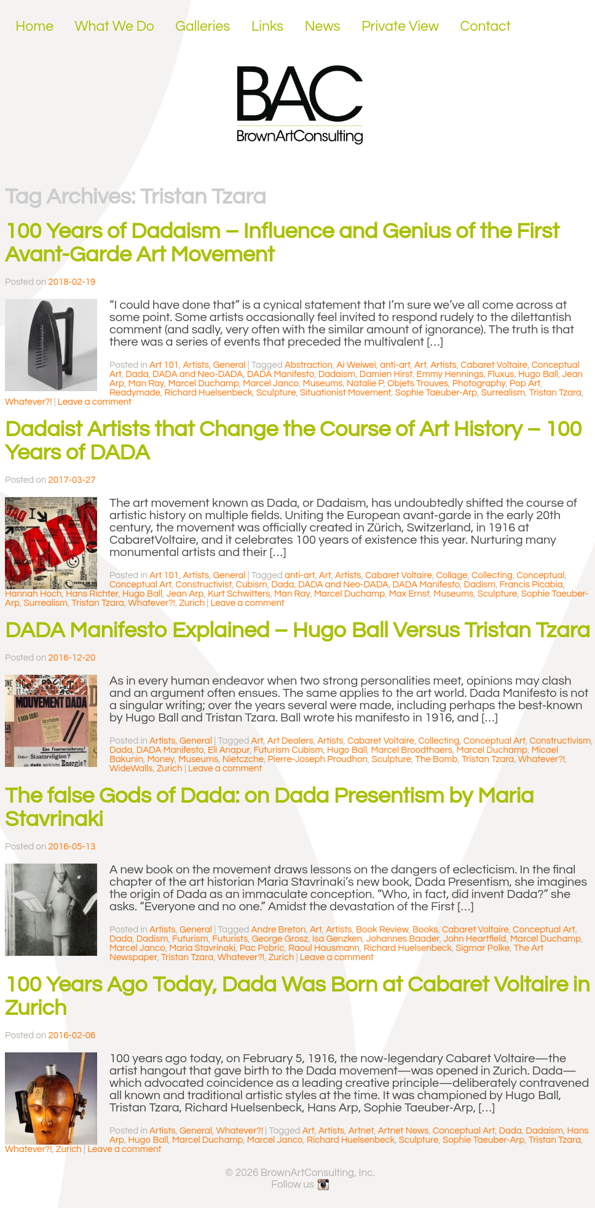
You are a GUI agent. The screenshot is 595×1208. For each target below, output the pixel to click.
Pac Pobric (262, 948)
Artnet (361, 1130)
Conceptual (540, 575)
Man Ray (146, 383)
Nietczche (243, 759)
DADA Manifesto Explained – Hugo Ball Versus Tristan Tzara (297, 630)
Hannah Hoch (33, 593)
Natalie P (365, 383)
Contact (485, 26)
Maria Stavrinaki (202, 948)
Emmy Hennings (450, 374)
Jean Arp (185, 593)
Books (425, 929)
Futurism (190, 939)
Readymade (134, 392)
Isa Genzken (337, 939)
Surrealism (503, 392)
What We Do (114, 26)
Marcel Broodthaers (411, 750)
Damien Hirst (386, 374)
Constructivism (560, 740)
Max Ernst (409, 593)
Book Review (382, 929)
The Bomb (437, 759)
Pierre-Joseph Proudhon (317, 759)
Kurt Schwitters (239, 593)
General (229, 365)
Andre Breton (278, 929)
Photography (479, 383)
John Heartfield (474, 939)
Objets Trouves (417, 383)
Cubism (251, 584)
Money (160, 759)
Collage (451, 575)
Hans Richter (92, 593)
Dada (136, 374)
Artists (196, 365)
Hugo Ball (538, 374)
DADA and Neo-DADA (197, 374)
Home (34, 26)
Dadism (480, 584)
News (323, 26)
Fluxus (500, 374)
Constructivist (204, 584)
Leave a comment (95, 402)
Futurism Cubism (288, 750)
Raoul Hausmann (324, 948)
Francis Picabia (531, 584)
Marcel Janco (271, 383)
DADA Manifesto (281, 374)
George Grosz (280, 939)
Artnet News (403, 1130)
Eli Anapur (229, 750)
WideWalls (130, 768)
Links (267, 26)
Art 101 (164, 365)
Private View (400, 26)
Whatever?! (28, 402)
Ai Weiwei (356, 365)
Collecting (492, 575)
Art (420, 365)
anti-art (395, 365)
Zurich (192, 603)
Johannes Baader (402, 939)
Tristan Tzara (555, 392)
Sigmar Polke (482, 948)
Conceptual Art (140, 584)
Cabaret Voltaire (493, 365)
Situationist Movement (345, 392)
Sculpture (276, 392)
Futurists (230, 939)
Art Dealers (290, 740)
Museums (323, 383)
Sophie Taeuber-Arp (436, 392)
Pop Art (525, 383)
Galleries (202, 26)
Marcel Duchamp (203, 383)
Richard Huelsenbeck (208, 392)
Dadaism (337, 374)
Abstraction (309, 365)
